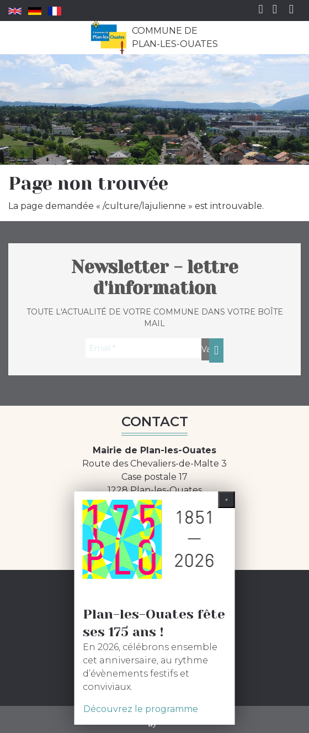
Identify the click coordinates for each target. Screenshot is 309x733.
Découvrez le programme (140, 709)
